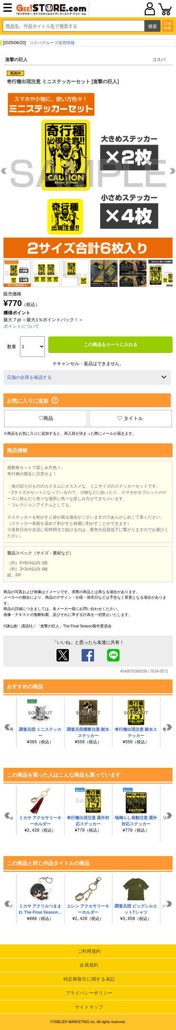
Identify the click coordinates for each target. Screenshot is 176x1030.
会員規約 (89, 965)
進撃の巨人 (16, 59)
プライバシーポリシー (89, 992)
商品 (46, 418)
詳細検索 (168, 25)
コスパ (159, 59)
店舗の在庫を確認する (29, 377)
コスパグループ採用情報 (52, 42)
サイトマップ (89, 1007)
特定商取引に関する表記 (89, 979)
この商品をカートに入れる (110, 344)
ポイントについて (21, 326)
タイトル (130, 418)
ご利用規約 (89, 951)
